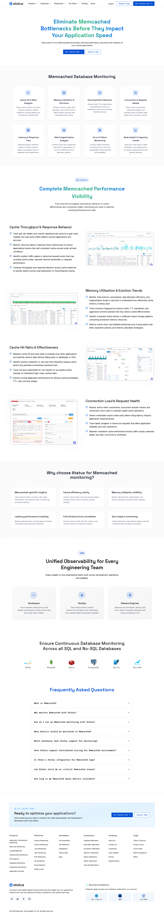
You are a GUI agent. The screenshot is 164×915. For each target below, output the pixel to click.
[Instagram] (29, 899)
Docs (93, 3)
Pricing (85, 3)
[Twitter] (12, 899)
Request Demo (142, 815)
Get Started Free (122, 815)
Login (111, 3)
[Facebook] (23, 899)
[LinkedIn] (17, 899)
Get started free (143, 4)
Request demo (124, 4)
